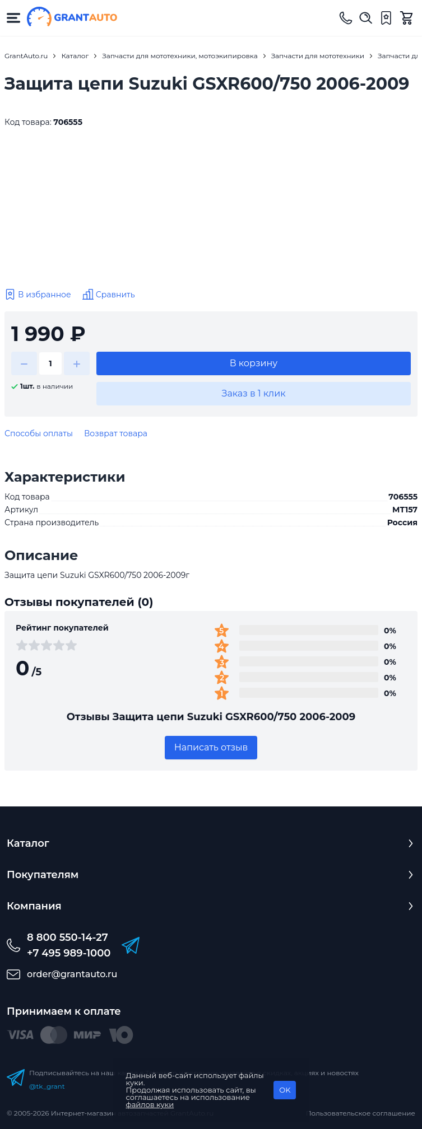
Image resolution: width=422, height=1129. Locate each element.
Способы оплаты (38, 433)
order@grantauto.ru (72, 974)
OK (284, 1089)
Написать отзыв (211, 747)
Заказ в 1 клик (253, 393)
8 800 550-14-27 (67, 937)
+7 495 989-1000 (68, 953)
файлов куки (150, 1104)
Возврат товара (115, 433)
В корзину (254, 363)
